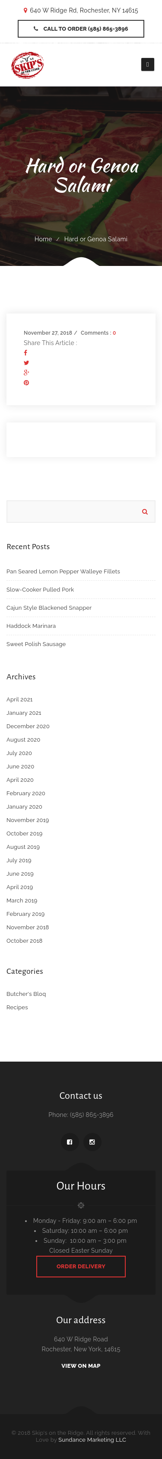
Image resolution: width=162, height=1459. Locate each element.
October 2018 (24, 940)
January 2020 (24, 806)
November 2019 (27, 820)
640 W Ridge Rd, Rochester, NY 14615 (84, 10)
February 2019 (25, 914)
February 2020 (25, 793)
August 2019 (23, 847)
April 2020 (20, 780)
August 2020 (23, 739)
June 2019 (20, 873)
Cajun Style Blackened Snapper (49, 608)
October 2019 (24, 833)
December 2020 (28, 726)
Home (43, 239)
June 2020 (20, 766)
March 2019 (22, 900)
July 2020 (19, 753)
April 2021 (19, 699)
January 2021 (23, 713)
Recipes (17, 1007)
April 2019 (19, 887)
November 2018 (27, 927)
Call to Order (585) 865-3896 (81, 29)
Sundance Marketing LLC (92, 1440)
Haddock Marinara (31, 626)
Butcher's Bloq (26, 994)
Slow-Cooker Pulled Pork (40, 589)
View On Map (80, 1366)
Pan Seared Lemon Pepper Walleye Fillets (63, 571)
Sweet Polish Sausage (36, 644)
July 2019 (19, 860)
